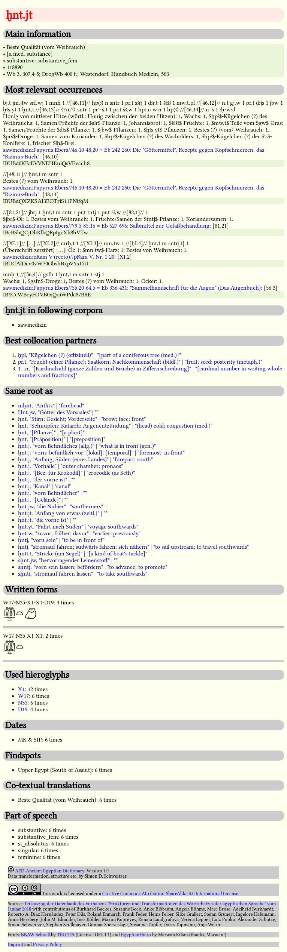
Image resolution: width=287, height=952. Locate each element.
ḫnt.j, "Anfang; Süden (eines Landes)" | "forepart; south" (85, 459)
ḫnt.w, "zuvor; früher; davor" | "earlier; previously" (79, 533)
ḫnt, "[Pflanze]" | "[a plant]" (51, 432)
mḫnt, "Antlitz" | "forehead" (51, 405)
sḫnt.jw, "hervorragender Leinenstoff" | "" (68, 560)
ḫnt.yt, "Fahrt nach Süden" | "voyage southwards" (78, 526)
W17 (23, 696)
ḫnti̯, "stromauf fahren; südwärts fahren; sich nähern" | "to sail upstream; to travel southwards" (133, 546)
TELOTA (66, 934)
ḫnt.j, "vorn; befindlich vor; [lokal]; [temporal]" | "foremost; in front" (101, 452)
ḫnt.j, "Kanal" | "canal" (44, 486)
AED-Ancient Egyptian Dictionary (49, 871)
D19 (22, 709)
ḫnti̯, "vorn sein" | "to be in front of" (61, 540)
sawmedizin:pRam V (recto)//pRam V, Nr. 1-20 (58, 256)
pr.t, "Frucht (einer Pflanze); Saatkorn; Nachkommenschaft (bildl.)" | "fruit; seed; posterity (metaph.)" (140, 361)
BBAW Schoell (35, 934)
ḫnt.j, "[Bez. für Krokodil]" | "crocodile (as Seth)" (76, 472)
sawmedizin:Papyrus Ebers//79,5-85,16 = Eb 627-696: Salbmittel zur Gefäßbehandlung (106, 225)
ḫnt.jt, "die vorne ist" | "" (47, 520)
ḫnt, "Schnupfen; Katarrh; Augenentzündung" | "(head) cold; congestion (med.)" (115, 425)
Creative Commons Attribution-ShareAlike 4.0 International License (170, 893)
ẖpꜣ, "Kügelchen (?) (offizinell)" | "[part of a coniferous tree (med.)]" (99, 355)
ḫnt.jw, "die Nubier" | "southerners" (60, 506)
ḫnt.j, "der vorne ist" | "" (46, 479)
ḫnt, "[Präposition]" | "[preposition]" (61, 439)
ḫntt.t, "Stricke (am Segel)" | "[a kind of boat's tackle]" (82, 553)
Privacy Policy (47, 944)
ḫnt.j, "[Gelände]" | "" (43, 499)
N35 (22, 702)
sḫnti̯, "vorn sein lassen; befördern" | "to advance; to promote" (92, 567)
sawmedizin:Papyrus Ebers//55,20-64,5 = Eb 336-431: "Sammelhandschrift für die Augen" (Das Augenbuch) (132, 287)
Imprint (15, 944)
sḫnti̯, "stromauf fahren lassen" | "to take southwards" (82, 573)
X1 (21, 689)
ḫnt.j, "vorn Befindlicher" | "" (52, 493)
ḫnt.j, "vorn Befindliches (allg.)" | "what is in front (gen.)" (87, 446)
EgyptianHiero (136, 934)
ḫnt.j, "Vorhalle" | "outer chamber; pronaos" (70, 466)
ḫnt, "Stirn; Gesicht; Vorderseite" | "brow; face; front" (82, 419)
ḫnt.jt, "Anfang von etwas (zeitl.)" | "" (62, 513)
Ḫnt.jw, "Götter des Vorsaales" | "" (58, 412)
